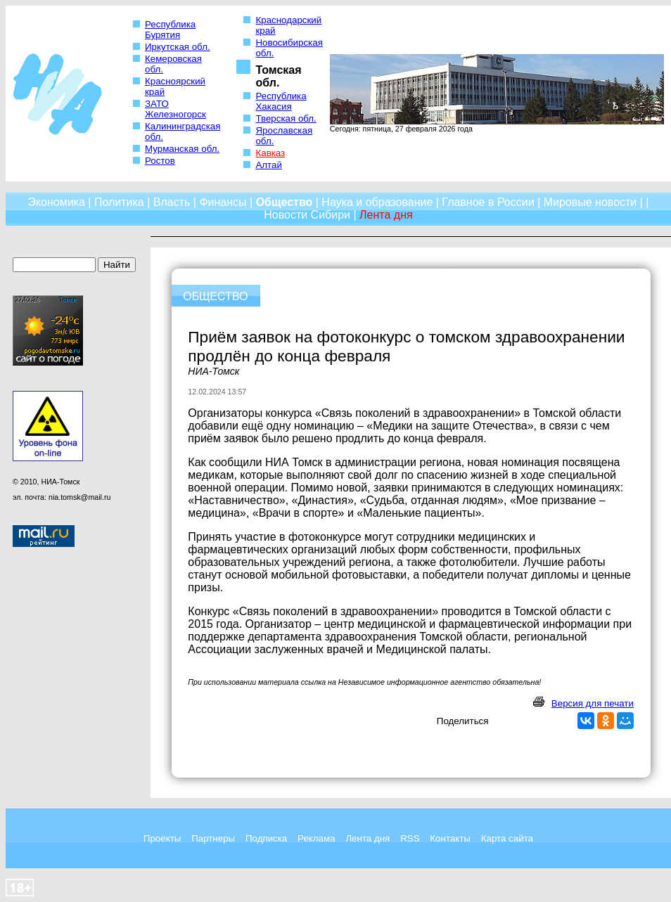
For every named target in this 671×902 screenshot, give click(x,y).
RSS (409, 838)
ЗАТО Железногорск (175, 109)
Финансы (222, 202)
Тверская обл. (285, 118)
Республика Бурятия (170, 29)
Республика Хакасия (280, 101)
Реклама (316, 838)
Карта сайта (507, 838)
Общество (284, 202)
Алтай (268, 165)
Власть (172, 202)
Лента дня (367, 838)
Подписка (266, 838)
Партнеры (213, 838)
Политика (119, 202)
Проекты (162, 838)
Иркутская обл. (177, 46)
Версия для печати (592, 703)
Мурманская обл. (182, 148)
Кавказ (270, 153)
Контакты (450, 838)
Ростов (160, 160)
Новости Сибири (307, 215)
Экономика (56, 202)
